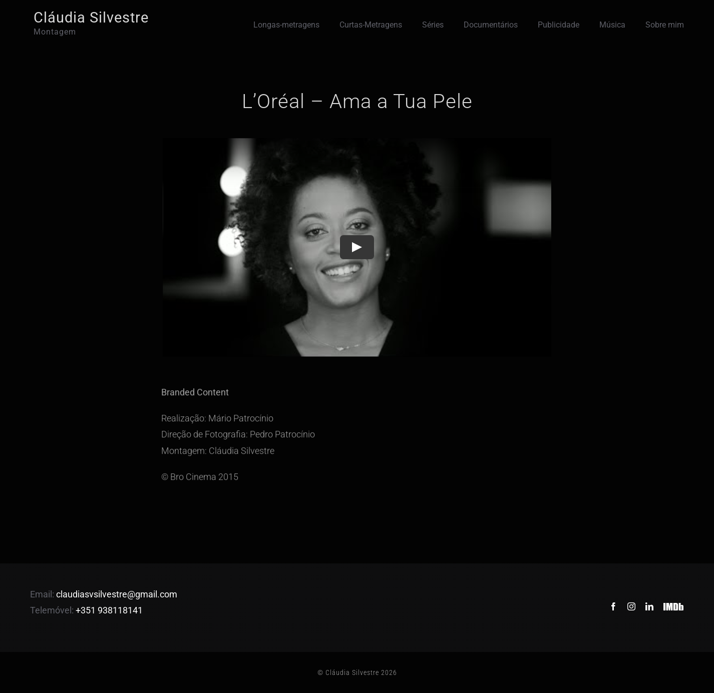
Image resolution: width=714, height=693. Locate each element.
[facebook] (613, 606)
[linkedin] (649, 606)
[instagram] (631, 606)
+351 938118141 (109, 610)
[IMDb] (673, 599)
